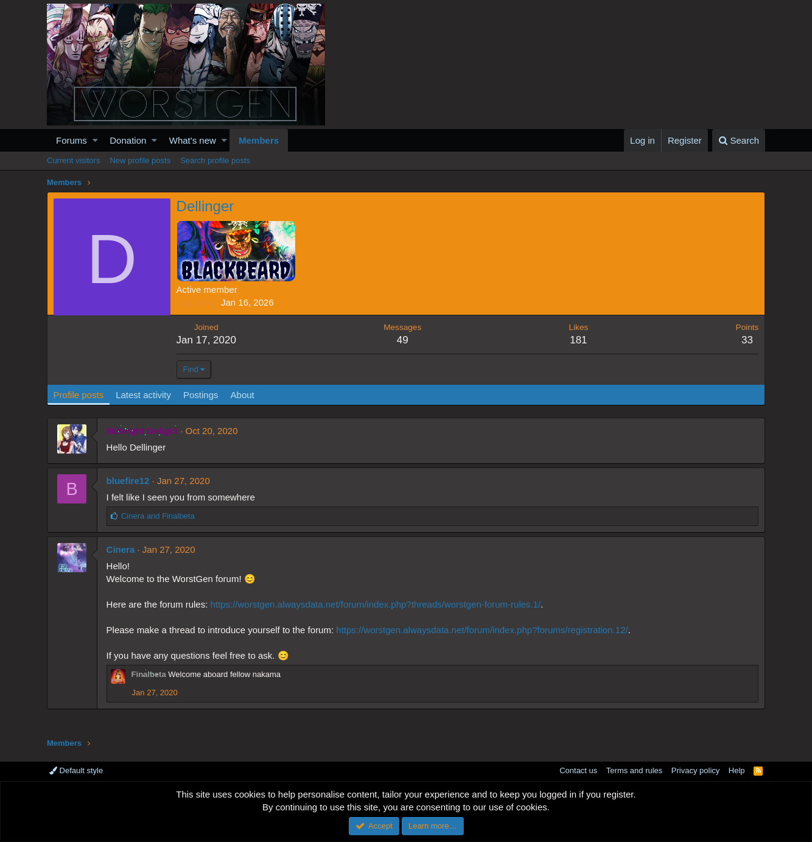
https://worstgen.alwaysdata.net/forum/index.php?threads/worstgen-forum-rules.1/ (376, 604)
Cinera (121, 549)
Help (737, 770)
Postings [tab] (201, 395)
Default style (76, 770)
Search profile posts (215, 160)
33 (747, 340)
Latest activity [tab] (144, 395)
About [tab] (242, 395)
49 (402, 340)
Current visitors (73, 160)
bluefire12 (128, 480)
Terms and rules (634, 770)
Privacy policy (695, 770)
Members (259, 140)
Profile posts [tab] (79, 395)
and (158, 516)
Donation (128, 140)
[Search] (738, 140)
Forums (71, 140)
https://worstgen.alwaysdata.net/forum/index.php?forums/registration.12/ (482, 630)
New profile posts (140, 160)
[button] (95, 140)
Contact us (578, 770)
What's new (192, 140)
